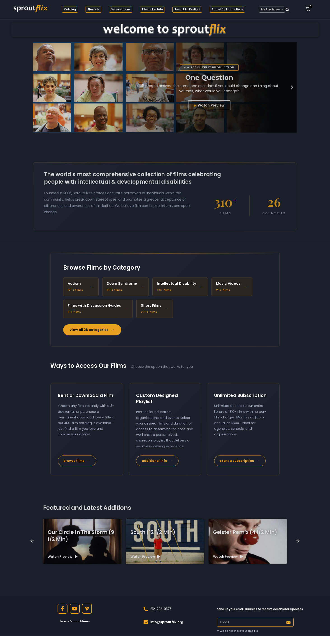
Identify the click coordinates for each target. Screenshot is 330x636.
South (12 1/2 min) (152, 586)
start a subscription (240, 462)
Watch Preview (211, 105)
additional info (157, 462)
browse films (77, 462)
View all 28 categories (92, 331)
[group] (82, 595)
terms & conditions (75, 622)
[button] (38, 87)
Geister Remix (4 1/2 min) (245, 586)
